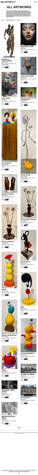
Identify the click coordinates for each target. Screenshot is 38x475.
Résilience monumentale (7, 60)
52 (15, 433)
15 (8, 432)
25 (16, 432)
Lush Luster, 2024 (27, 76)
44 (32, 432)
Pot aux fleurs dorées (28, 219)
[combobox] (10, 20)
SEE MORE (19, 427)
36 (25, 432)
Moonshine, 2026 (27, 46)
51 (14, 433)
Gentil (4, 289)
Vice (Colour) (25, 397)
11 (5, 432)
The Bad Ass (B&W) (28, 374)
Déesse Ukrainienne (9, 335)
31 (21, 432)
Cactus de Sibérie (27, 353)
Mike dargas (23, 48)
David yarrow (23, 375)
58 (20, 433)
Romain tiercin (5, 62)
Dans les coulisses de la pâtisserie (28, 98)
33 (23, 432)
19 (11, 432)
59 (21, 433)
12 (6, 432)
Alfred (4, 370)
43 (31, 432)
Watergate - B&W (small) (8, 390)
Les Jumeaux (6, 163)
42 (30, 432)
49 (36, 432)
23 (14, 432)
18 (10, 432)
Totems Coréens (8, 194)
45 (33, 432)
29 (19, 432)
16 (9, 432)
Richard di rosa (5, 164)
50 (37, 432)
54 (17, 433)
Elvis (22, 307)
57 (19, 433)
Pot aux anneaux (8, 241)
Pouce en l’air (25, 175)
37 (26, 432)
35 (24, 432)
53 (16, 433)
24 (15, 432)
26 (17, 432)
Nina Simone (25, 261)
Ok (19, 473)
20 (12, 432)
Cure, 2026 (6, 98)
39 (28, 432)
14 (7, 432)
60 (22, 433)
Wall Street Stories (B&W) (8, 417)
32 (22, 432)
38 (27, 432)
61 (23, 433)
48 (35, 432)
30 (20, 432)
